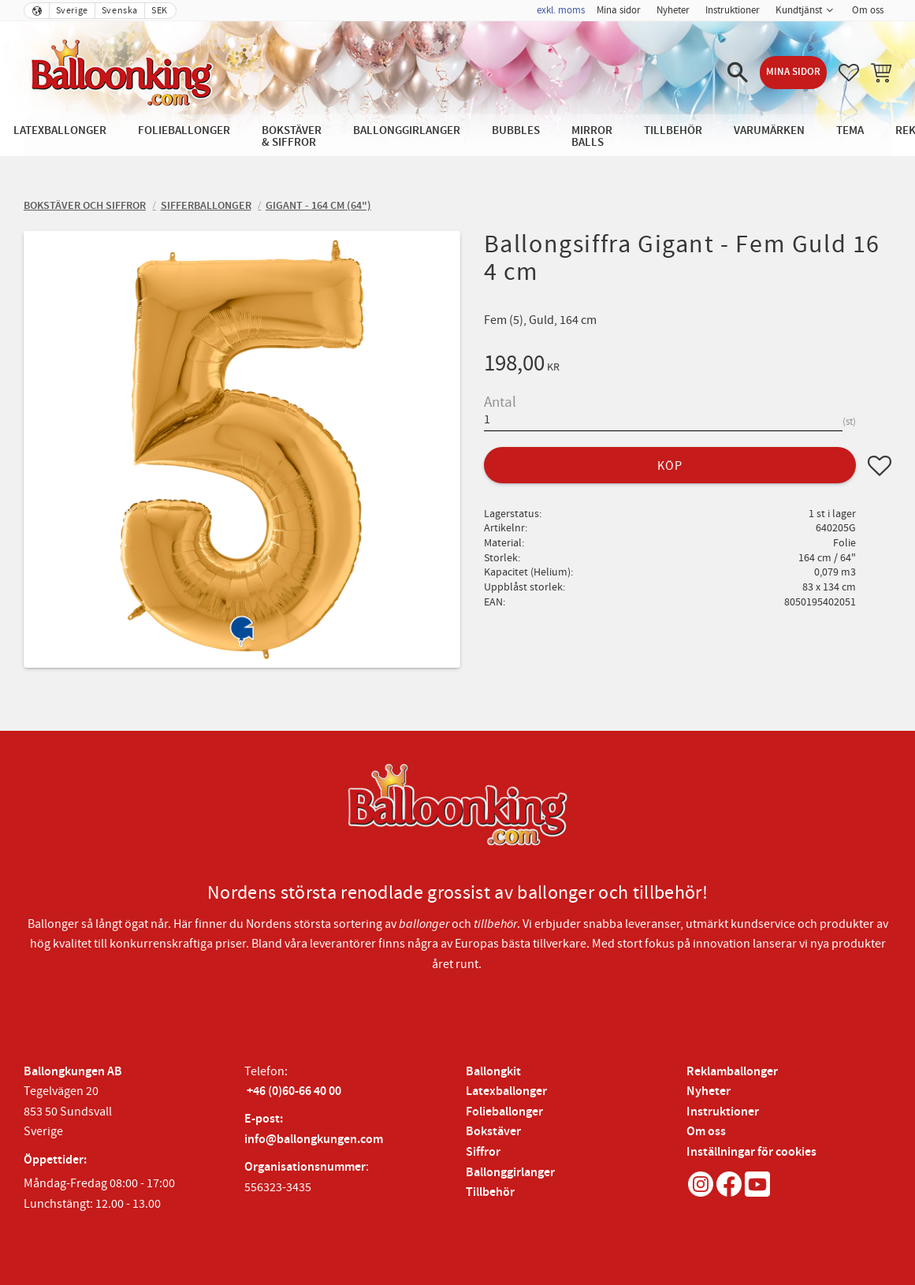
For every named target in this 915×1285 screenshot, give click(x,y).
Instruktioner (722, 1112)
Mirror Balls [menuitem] (591, 136)
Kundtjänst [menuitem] (799, 10)
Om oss (706, 1131)
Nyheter (708, 1091)
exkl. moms (561, 10)
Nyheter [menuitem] (673, 10)
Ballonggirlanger (510, 1172)
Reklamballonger (732, 1071)
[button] (737, 72)
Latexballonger (506, 1091)
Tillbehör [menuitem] (673, 130)
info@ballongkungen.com (313, 1139)
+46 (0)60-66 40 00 (294, 1091)
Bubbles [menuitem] (516, 130)
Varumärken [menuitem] (769, 130)
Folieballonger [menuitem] (184, 130)
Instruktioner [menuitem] (732, 10)
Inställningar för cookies (751, 1152)
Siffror (483, 1152)
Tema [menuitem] (850, 130)
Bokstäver (493, 1131)
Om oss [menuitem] (867, 10)
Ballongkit (493, 1071)
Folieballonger (504, 1112)
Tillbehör (490, 1192)
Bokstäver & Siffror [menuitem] (292, 136)
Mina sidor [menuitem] (619, 10)
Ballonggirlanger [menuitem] (406, 130)
